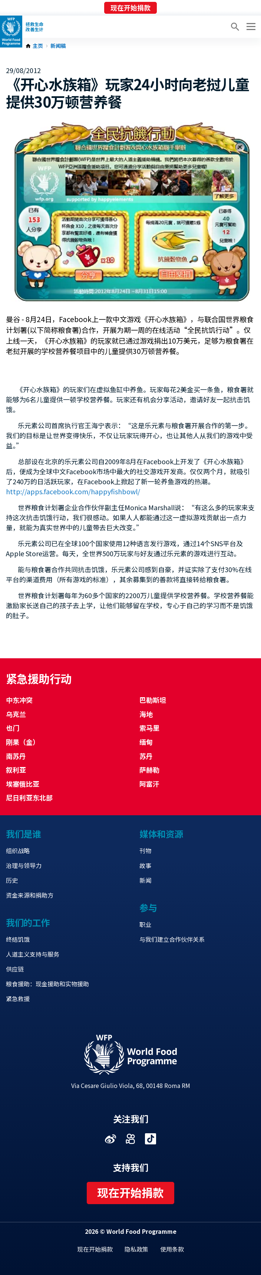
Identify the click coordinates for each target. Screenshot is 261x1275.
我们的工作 (28, 922)
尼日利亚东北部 (29, 797)
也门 (12, 727)
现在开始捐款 (130, 7)
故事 (145, 865)
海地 (146, 714)
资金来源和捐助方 (29, 895)
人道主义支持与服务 (32, 954)
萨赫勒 (149, 769)
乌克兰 (16, 714)
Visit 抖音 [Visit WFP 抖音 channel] (150, 1138)
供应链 (15, 968)
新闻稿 (58, 46)
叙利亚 (16, 769)
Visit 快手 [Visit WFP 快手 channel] (130, 1138)
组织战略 (18, 850)
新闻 (145, 880)
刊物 (145, 850)
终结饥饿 (18, 939)
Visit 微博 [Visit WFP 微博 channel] (110, 1138)
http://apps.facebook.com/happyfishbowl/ (73, 491)
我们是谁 (23, 833)
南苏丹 (16, 756)
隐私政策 (136, 1249)
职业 (145, 924)
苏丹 (146, 756)
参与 (148, 907)
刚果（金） (22, 742)
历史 (12, 880)
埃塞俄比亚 (22, 784)
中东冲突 (19, 700)
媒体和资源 (161, 833)
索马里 (149, 727)
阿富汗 (149, 784)
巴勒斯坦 (152, 700)
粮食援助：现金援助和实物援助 (47, 983)
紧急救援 (18, 998)
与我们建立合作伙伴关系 (172, 939)
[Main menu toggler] (249, 26)
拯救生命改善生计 (34, 27)
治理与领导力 (24, 865)
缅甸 (146, 742)
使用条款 (172, 1249)
